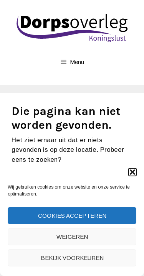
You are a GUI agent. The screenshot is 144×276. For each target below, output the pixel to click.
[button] (132, 172)
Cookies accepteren (72, 215)
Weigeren (72, 236)
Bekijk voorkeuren (72, 258)
